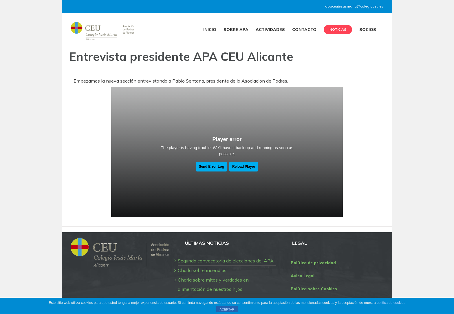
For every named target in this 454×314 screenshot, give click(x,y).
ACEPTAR (226, 309)
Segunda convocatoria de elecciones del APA (226, 261)
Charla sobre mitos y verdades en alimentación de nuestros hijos (213, 284)
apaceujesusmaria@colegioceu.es (354, 6)
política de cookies (391, 303)
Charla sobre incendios (202, 270)
